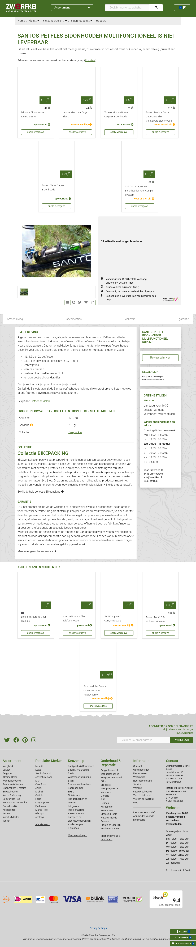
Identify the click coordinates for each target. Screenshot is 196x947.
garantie (184, 319)
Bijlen (71, 780)
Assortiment (72, 7)
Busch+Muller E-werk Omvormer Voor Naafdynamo (95, 690)
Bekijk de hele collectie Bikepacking (41, 491)
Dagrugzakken (76, 788)
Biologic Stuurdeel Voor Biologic (33, 618)
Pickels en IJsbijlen (111, 825)
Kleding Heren (10, 777)
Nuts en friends (109, 817)
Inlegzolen (73, 806)
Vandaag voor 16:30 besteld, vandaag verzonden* (159, 410)
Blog (135, 802)
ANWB (38, 788)
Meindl (38, 766)
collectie (130, 319)
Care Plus (40, 784)
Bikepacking (75, 432)
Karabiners (106, 806)
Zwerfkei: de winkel (143, 795)
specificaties (74, 319)
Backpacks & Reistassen (81, 766)
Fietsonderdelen (40, 401)
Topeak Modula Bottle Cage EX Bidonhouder (116, 114)
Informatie (141, 761)
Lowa (38, 769)
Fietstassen (74, 795)
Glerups (39, 813)
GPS (103, 799)
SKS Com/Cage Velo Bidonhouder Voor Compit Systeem (139, 190)
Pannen (105, 821)
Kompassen (107, 810)
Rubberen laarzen (110, 828)
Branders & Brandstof (79, 784)
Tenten (6, 813)
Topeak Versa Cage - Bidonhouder (53, 187)
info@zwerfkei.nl (153, 477)
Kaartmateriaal (76, 813)
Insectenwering (76, 809)
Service (137, 784)
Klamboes (73, 828)
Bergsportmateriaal (111, 777)
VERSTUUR (182, 739)
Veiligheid (8, 766)
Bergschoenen (10, 791)
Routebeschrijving (143, 780)
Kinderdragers (75, 824)
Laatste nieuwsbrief (144, 812)
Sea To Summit (43, 773)
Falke (38, 798)
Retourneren (140, 773)
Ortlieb (38, 795)
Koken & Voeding (12, 795)
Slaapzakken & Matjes (14, 788)
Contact (137, 766)
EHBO (71, 791)
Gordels (105, 795)
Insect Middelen (11, 817)
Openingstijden (141, 769)
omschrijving (15, 319)
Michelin (39, 791)
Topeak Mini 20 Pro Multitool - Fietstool (156, 619)
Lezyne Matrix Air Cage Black (75, 114)
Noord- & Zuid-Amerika (15, 802)
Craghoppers (42, 802)
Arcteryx (39, 817)
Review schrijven (160, 357)
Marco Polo (41, 809)
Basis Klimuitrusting (78, 769)
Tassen (6, 820)
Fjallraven (40, 806)
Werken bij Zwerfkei (143, 798)
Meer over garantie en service (37, 551)
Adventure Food (44, 777)
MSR (37, 780)
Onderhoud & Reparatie (111, 763)
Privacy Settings (98, 928)
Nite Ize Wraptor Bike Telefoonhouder (74, 618)
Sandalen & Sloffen (13, 784)
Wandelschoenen (12, 780)
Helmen (105, 803)
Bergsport (8, 773)
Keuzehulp (76, 761)
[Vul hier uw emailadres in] (143, 740)
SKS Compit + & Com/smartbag (112, 618)
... (37, 20)
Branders (106, 784)
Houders (90, 60)
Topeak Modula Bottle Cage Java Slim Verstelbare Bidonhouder (159, 116)
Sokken (6, 769)
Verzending (139, 777)
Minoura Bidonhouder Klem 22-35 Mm (33, 114)
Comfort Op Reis (11, 798)
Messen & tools (109, 814)
